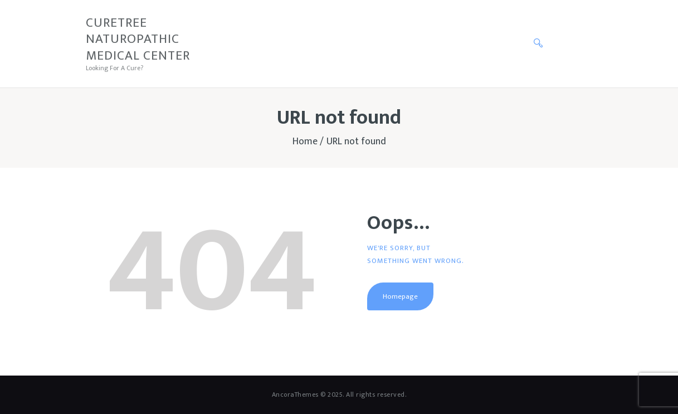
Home (305, 141)
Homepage (400, 296)
